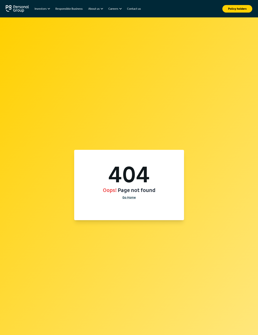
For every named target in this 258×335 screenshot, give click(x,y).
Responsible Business (69, 8)
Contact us (134, 8)
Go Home (129, 197)
